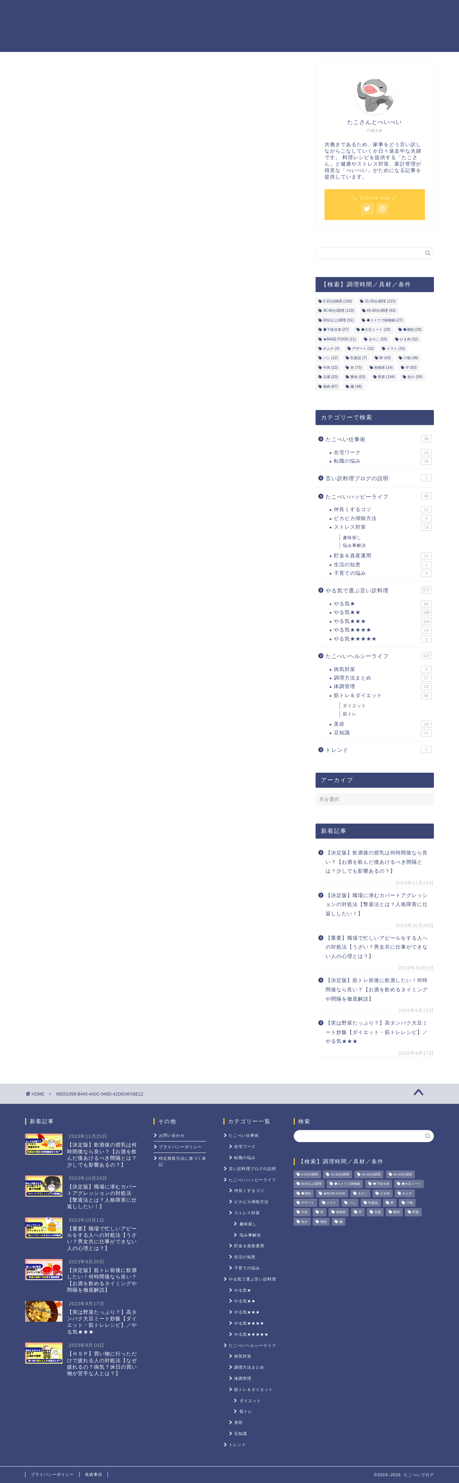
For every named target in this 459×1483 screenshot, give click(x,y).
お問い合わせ (172, 1135)
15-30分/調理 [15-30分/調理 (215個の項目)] (380, 301)
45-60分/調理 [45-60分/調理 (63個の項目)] (381, 311)
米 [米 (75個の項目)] (355, 367)
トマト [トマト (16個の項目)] (396, 349)
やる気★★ (383, 612)
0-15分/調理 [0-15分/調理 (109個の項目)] (337, 301)
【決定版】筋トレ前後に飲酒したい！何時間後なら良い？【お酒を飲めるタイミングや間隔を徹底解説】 (377, 989)
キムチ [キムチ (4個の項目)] (331, 349)
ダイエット (354, 705)
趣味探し (352, 537)
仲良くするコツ (383, 509)
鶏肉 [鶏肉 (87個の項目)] (330, 386)
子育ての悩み (383, 573)
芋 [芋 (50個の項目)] (411, 367)
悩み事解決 (354, 545)
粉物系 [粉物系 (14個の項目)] (383, 367)
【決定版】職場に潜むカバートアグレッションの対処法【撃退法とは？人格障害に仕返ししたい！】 (377, 904)
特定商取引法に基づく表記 (182, 1161)
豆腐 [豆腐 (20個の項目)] (330, 377)
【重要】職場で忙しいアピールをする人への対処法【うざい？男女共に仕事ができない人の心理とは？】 (377, 947)
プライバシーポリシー (180, 1147)
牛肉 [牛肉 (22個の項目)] (330, 367)
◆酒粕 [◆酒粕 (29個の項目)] (412, 330)
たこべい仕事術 (379, 438)
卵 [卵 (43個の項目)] (385, 358)
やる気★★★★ (383, 630)
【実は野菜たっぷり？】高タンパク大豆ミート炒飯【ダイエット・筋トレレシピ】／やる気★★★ (377, 1032)
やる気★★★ (383, 621)
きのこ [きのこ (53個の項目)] (378, 339)
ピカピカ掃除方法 (383, 518)
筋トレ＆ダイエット (315, 11)
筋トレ (350, 713)
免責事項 (93, 1474)
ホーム (141, 11)
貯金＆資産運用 (252, 11)
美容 (383, 724)
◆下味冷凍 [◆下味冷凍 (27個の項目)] (336, 330)
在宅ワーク (383, 452)
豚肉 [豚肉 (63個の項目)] (357, 377)
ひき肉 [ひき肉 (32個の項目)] (409, 339)
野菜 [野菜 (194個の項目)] (386, 377)
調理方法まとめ (383, 678)
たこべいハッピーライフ (379, 496)
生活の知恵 (383, 564)
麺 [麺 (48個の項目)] (355, 386)
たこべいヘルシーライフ (379, 655)
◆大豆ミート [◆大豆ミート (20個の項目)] (375, 330)
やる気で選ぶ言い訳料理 (379, 589)
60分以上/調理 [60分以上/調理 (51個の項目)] (338, 320)
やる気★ (383, 603)
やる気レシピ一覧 (191, 11)
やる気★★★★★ (383, 639)
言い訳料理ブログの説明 (379, 477)
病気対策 (383, 669)
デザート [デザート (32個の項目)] (363, 349)
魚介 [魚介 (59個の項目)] (414, 377)
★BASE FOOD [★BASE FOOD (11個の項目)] (339, 339)
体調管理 (383, 686)
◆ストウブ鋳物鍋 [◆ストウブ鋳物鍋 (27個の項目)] (384, 320)
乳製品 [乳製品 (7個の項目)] (358, 358)
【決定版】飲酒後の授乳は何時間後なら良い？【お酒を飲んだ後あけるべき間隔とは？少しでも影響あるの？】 (377, 862)
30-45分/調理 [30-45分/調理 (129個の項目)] (338, 311)
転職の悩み (383, 461)
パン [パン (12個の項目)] (330, 358)
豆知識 (383, 732)
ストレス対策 (376, 11)
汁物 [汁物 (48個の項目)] (410, 358)
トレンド (379, 749)
